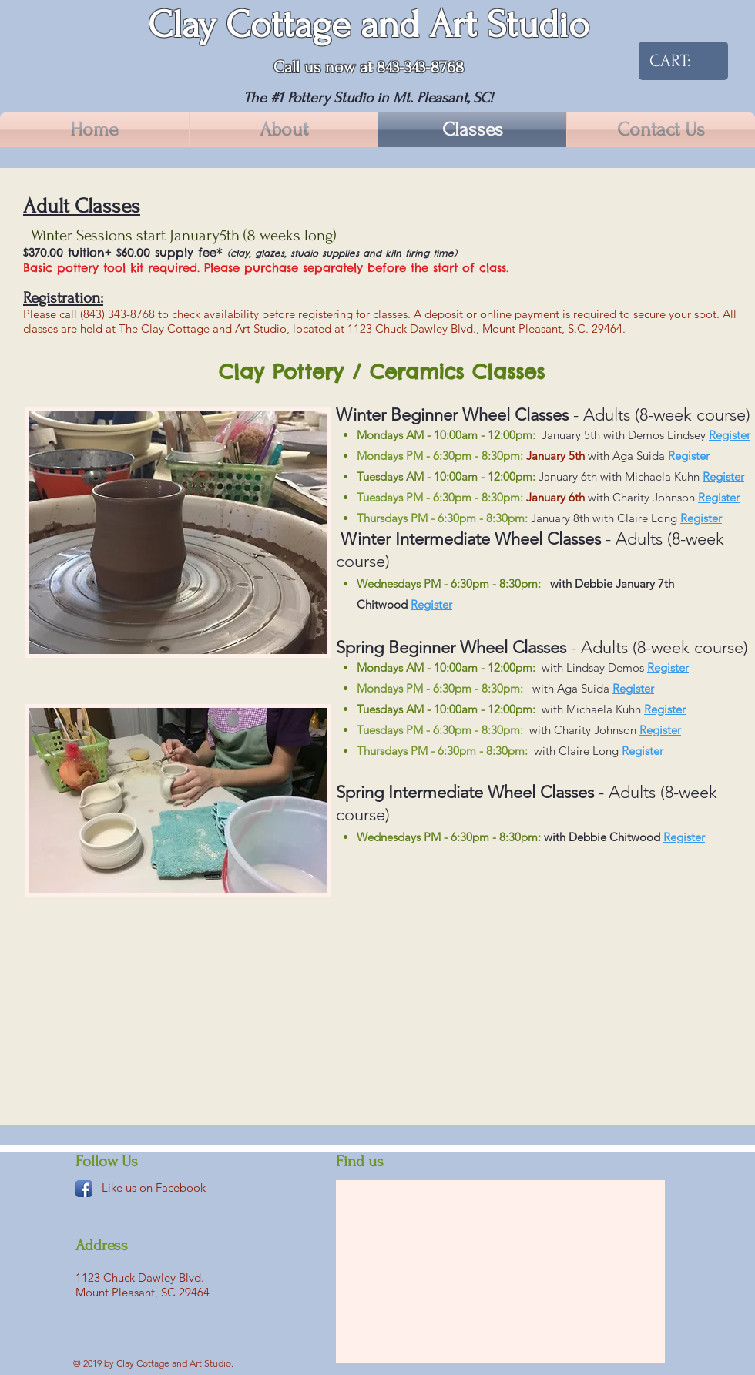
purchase (271, 267)
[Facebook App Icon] (84, 1188)
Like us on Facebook (154, 1187)
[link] (675, 60)
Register (729, 435)
